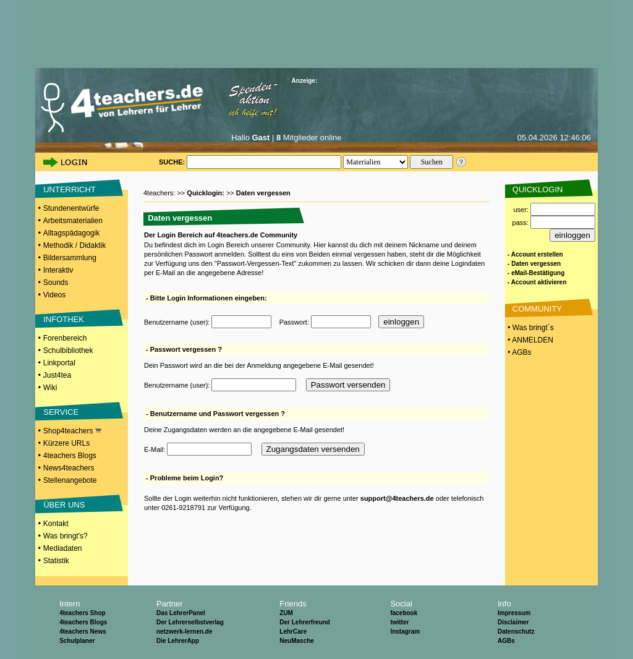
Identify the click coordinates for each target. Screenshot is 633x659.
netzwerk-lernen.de (184, 631)
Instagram (405, 631)
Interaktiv (58, 270)
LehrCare (293, 631)
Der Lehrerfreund (304, 622)
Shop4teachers (72, 431)
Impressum (514, 613)
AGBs (506, 640)
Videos (54, 295)
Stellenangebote (70, 480)
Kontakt (56, 523)
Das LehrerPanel (180, 613)
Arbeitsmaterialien (73, 220)
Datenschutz (516, 631)
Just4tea (57, 375)
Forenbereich (65, 338)
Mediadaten (62, 548)
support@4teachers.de (397, 498)
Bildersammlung (69, 257)
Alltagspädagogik (71, 233)
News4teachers (69, 468)
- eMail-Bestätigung (536, 273)
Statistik (56, 560)
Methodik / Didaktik (74, 245)
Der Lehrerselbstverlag (190, 622)
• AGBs (519, 352)
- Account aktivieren (537, 282)
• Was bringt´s (530, 327)
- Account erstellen (535, 254)
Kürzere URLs (66, 443)
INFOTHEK (63, 319)
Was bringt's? (65, 536)
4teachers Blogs (69, 455)
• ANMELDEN (529, 340)
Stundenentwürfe (71, 208)
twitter (399, 622)
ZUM (286, 613)
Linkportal (59, 363)
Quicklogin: (206, 193)
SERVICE (61, 412)
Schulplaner (77, 640)
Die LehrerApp (177, 640)
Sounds (56, 282)
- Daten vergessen (534, 263)
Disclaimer (513, 622)
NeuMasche (296, 640)
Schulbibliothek (68, 350)
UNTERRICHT (69, 189)
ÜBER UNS (64, 504)
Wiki (50, 387)
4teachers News (82, 631)
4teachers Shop (82, 613)
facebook (403, 613)
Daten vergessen (263, 193)
